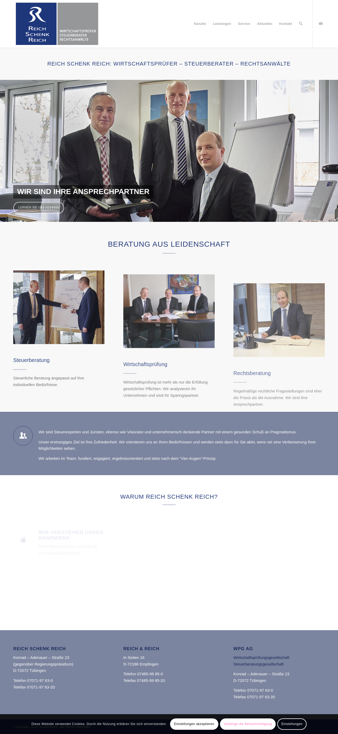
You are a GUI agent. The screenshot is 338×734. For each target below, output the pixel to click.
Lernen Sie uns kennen (38, 206)
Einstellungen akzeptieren (194, 724)
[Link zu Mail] (321, 23)
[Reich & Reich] (59, 330)
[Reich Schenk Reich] (57, 24)
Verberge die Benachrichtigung (248, 724)
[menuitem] (199, 24)
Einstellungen (292, 724)
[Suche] (300, 24)
